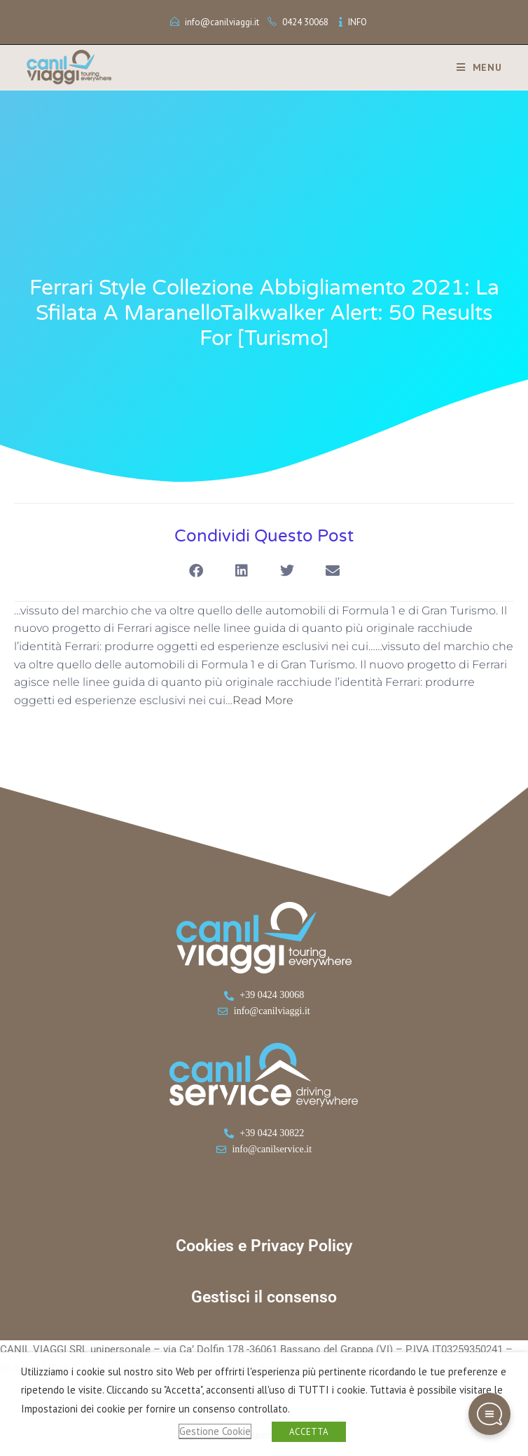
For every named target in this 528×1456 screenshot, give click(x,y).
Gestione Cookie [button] (215, 1431)
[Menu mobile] (474, 67)
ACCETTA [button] (308, 1432)
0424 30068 (305, 22)
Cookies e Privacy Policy (264, 1245)
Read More (262, 700)
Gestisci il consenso (264, 1297)
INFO (357, 22)
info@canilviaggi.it (222, 22)
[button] (195, 571)
